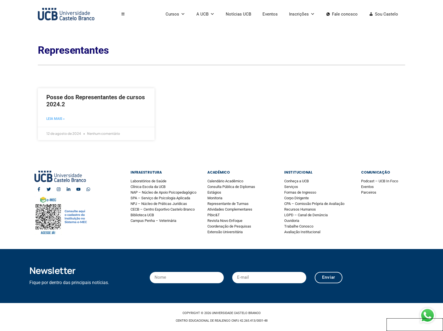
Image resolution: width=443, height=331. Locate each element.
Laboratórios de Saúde (148, 181)
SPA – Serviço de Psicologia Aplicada (160, 198)
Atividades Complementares (229, 209)
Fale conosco (345, 14)
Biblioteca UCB (142, 215)
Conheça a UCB (296, 181)
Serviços (291, 187)
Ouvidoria (291, 220)
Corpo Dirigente (296, 198)
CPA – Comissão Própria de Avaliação (314, 204)
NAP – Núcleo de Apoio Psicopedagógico (163, 192)
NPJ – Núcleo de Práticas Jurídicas (159, 204)
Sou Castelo (386, 14)
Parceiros (368, 192)
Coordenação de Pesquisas (229, 226)
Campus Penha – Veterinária (153, 220)
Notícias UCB (238, 14)
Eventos (270, 14)
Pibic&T (213, 215)
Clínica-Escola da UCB (148, 187)
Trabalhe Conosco (298, 226)
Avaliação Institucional (302, 232)
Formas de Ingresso (300, 192)
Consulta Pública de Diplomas (231, 187)
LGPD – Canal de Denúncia (306, 215)
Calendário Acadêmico (225, 181)
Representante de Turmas (228, 204)
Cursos (175, 14)
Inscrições (302, 14)
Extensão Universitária (225, 232)
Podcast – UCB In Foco (379, 181)
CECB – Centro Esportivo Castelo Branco (163, 209)
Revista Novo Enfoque (224, 220)
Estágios (214, 192)
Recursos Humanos (300, 209)
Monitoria (214, 198)
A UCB (205, 14)
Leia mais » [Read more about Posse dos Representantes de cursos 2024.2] (55, 119)
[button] (123, 14)
